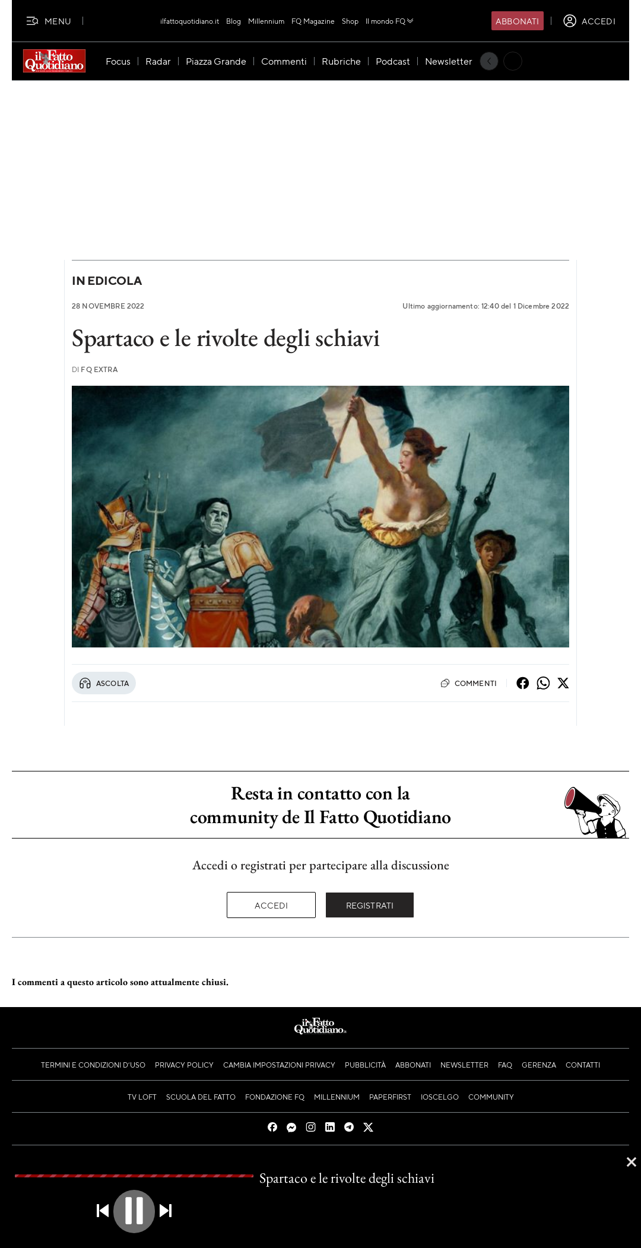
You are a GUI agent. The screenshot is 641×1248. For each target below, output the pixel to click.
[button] (134, 1211)
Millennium (266, 20)
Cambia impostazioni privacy (279, 1064)
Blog (233, 20)
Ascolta (104, 683)
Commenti (468, 683)
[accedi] (589, 20)
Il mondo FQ (390, 21)
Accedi (271, 905)
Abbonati (517, 20)
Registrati (370, 905)
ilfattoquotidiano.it (189, 20)
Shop (350, 20)
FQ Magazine (313, 20)
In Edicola (107, 280)
